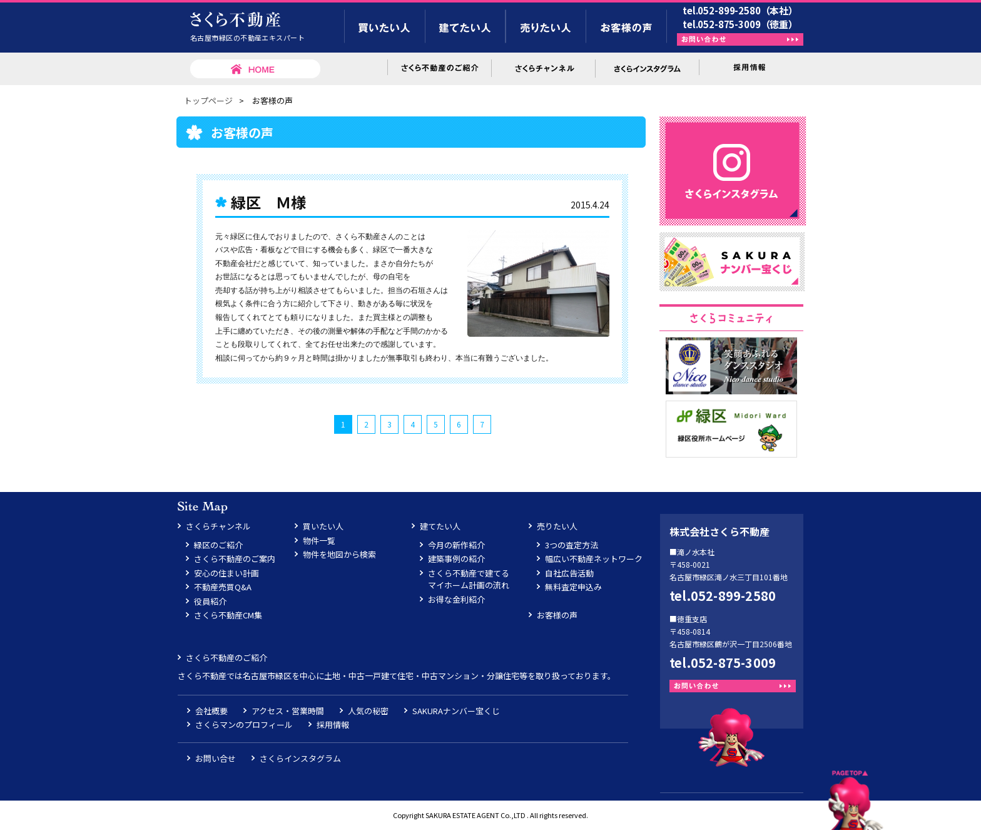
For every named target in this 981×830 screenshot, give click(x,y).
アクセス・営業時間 (288, 711)
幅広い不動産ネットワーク (594, 559)
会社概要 (211, 711)
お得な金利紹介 (456, 599)
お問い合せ (215, 758)
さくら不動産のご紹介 (226, 657)
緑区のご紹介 (218, 545)
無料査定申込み (573, 587)
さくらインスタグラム (300, 758)
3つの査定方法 (571, 545)
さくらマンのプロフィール (244, 724)
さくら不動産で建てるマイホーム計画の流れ (468, 579)
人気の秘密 (368, 711)
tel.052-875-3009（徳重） (740, 24)
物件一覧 (319, 540)
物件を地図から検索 (339, 554)
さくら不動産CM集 (228, 615)
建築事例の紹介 (456, 559)
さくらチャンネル (218, 526)
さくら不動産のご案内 (234, 559)
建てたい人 (440, 526)
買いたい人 (323, 526)
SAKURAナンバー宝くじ (456, 711)
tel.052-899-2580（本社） (740, 10)
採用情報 (333, 724)
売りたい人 (557, 526)
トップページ (208, 100)
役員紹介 (210, 601)
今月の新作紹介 (456, 545)
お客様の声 (557, 615)
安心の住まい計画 (226, 573)
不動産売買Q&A (223, 587)
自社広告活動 (569, 573)
